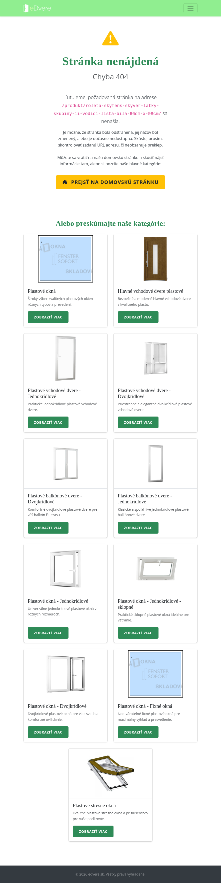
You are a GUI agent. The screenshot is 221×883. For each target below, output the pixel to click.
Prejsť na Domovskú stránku (110, 182)
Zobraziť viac (48, 317)
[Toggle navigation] (191, 8)
